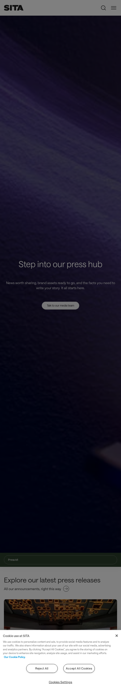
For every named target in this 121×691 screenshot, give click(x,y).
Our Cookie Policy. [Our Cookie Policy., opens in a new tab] (14, 657)
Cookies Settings (60, 682)
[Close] (116, 635)
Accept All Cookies (79, 668)
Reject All (41, 668)
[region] (60, 660)
